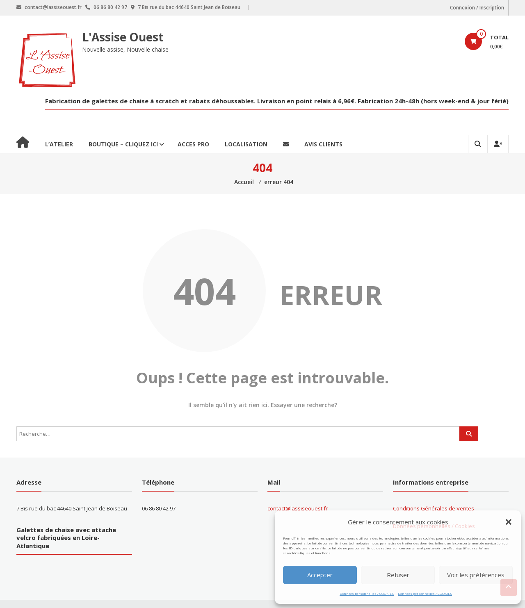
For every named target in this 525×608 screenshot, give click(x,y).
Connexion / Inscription (477, 7)
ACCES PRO (193, 144)
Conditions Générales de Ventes (433, 508)
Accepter (320, 575)
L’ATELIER (59, 144)
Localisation (246, 144)
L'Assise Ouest (123, 37)
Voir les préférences (475, 575)
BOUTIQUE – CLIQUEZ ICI (123, 144)
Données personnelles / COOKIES (367, 593)
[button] (508, 522)
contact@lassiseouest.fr (297, 508)
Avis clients (323, 144)
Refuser (398, 575)
